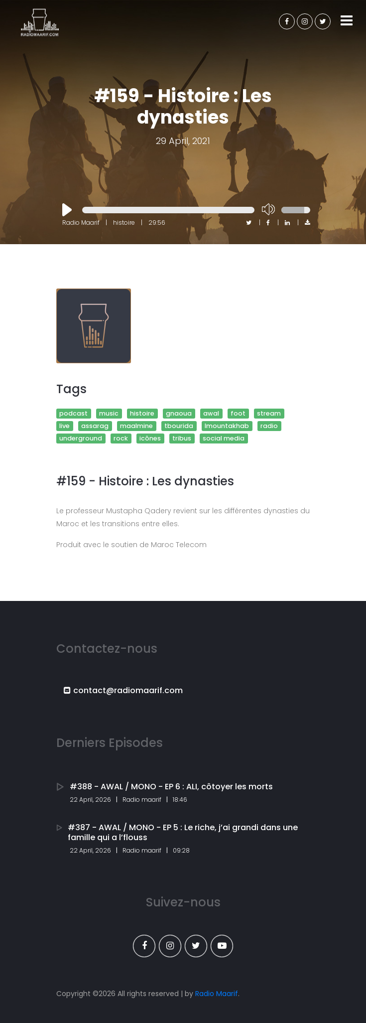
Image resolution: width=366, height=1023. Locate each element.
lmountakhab (227, 426)
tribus (181, 438)
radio (269, 426)
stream (269, 413)
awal (211, 413)
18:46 (180, 799)
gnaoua (179, 413)
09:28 (181, 850)
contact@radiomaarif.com (123, 690)
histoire (142, 413)
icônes (150, 438)
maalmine (136, 426)
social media (223, 438)
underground (80, 438)
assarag (95, 426)
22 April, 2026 (90, 799)
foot (238, 413)
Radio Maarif (216, 994)
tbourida (178, 426)
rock (121, 438)
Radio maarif (141, 799)
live (64, 426)
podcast (73, 413)
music (109, 413)
